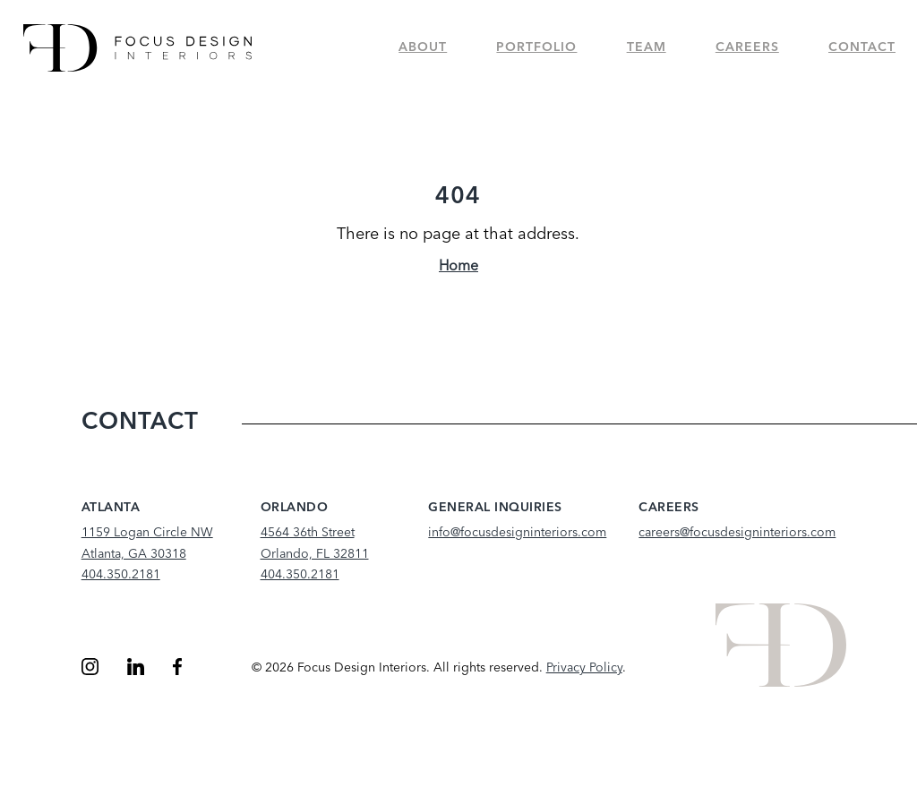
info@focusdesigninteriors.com (517, 532)
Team (646, 47)
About (423, 47)
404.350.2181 (120, 575)
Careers (747, 47)
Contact (862, 47)
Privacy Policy (584, 668)
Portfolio (536, 47)
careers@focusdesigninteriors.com (737, 532)
